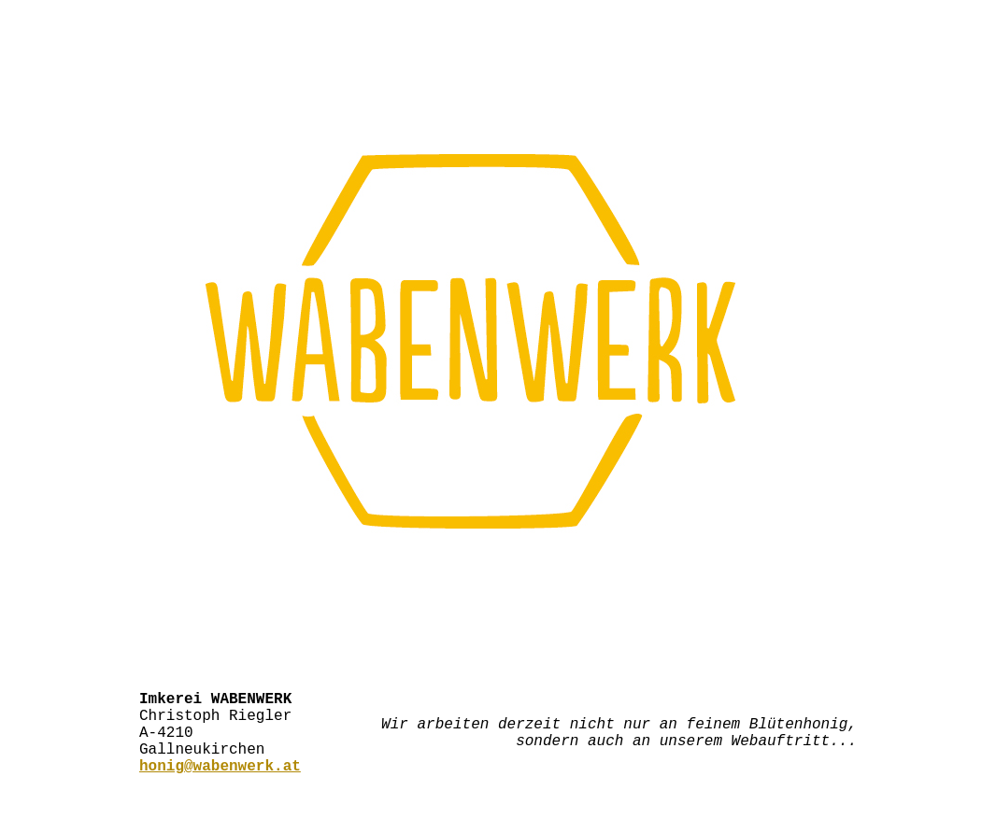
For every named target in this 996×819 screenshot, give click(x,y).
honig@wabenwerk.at (220, 783)
